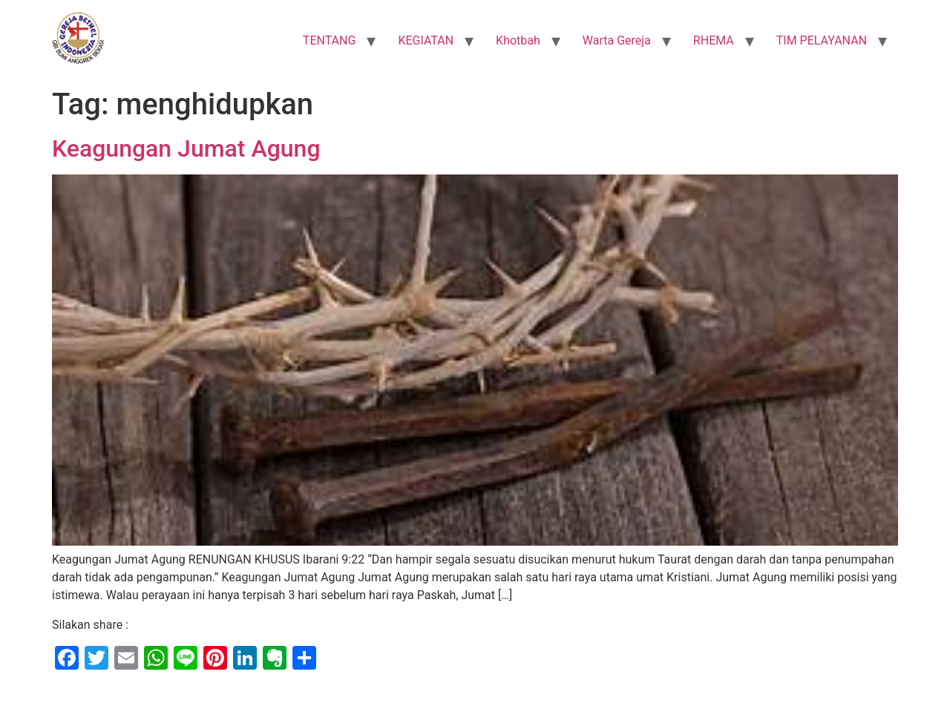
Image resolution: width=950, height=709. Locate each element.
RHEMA (713, 40)
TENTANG (329, 40)
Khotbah (518, 40)
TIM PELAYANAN (821, 40)
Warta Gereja (617, 40)
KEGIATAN (425, 40)
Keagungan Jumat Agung (186, 148)
